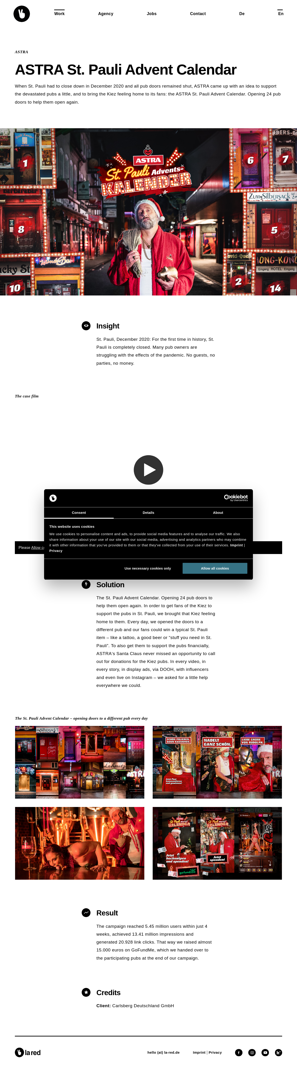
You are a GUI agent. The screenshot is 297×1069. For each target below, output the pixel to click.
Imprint (236, 545)
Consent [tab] (79, 513)
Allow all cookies (215, 568)
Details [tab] (148, 513)
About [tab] (218, 513)
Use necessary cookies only (148, 568)
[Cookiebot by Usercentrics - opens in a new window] (227, 498)
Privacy (56, 551)
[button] (21, 14)
